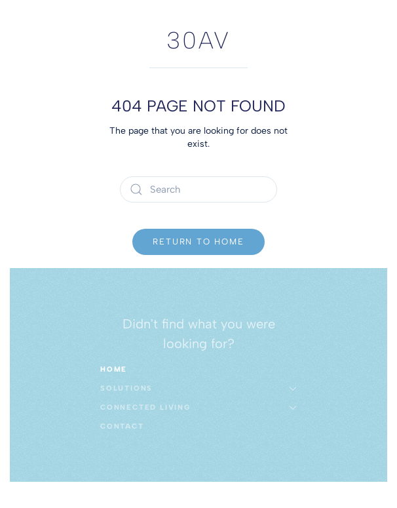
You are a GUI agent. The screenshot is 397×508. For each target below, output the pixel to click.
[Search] (198, 189)
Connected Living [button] (198, 407)
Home (113, 369)
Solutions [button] (198, 388)
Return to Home (198, 241)
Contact (122, 426)
